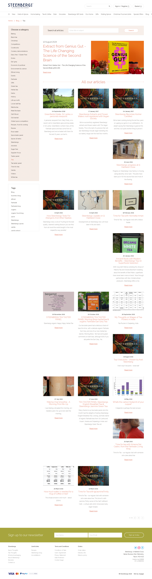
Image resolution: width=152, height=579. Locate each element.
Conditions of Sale (60, 550)
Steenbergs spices (17, 223)
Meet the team (16, 110)
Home (10, 21)
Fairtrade (14, 79)
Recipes (33, 550)
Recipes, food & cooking (19, 124)
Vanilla (13, 170)
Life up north (15, 100)
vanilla (13, 227)
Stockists (11, 560)
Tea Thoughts (12, 553)
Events (13, 75)
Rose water (15, 131)
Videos (13, 173)
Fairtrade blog (16, 206)
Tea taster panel (16, 163)
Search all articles (55, 30)
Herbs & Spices (23, 14)
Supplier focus (16, 152)
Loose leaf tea (16, 103)
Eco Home (89, 14)
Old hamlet (15, 117)
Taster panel (15, 156)
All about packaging (14, 555)
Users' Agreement (60, 553)
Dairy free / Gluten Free (19, 54)
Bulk (55, 14)
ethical (13, 199)
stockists (14, 145)
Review (13, 128)
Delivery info (82, 553)
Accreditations (35, 555)
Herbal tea (14, 89)
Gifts (97, 14)
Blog (147, 14)
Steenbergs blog (36, 553)
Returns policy (82, 555)
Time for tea (15, 166)
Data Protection (59, 557)
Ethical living (15, 72)
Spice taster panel (17, 135)
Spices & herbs (16, 138)
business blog (16, 195)
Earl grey (14, 61)
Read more (47, 72)
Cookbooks (15, 48)
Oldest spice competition (19, 121)
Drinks (13, 58)
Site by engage (139, 574)
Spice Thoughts (13, 550)
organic (13, 209)
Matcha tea (14, 107)
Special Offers (138, 14)
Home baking (35, 14)
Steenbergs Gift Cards (75, 14)
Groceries (62, 14)
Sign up (134, 535)
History (13, 96)
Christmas (14, 41)
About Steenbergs (13, 557)
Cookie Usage (59, 560)
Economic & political (18, 65)
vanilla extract (15, 230)
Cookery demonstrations (19, 51)
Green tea (14, 86)
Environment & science (19, 68)
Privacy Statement (60, 555)
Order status (82, 550)
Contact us (11, 562)
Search (131, 30)
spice (13, 216)
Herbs (13, 93)
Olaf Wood (14, 114)
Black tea (14, 37)
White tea (14, 177)
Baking (13, 34)
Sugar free (14, 149)
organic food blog (17, 213)
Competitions (15, 44)
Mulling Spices (106, 14)
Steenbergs (15, 142)
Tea (12, 159)
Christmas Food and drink (122, 14)
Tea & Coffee (46, 14)
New (13, 14)
